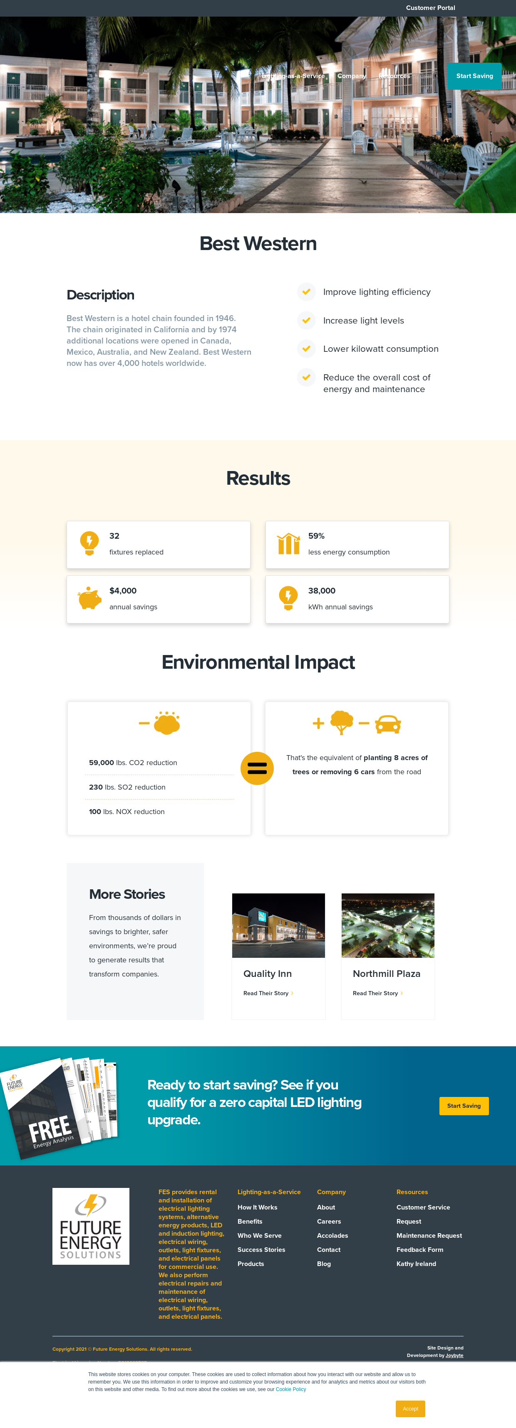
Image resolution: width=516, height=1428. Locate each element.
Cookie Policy (291, 1389)
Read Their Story (268, 1004)
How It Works (258, 1219)
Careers (329, 1233)
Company (351, 38)
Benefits (250, 1233)
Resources (394, 38)
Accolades (332, 1247)
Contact (328, 1261)
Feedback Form (420, 1261)
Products (251, 1275)
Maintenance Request (429, 1247)
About (326, 1219)
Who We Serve (260, 1247)
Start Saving (474, 38)
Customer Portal (430, 8)
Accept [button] (410, 1409)
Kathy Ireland (416, 1275)
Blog (324, 1275)
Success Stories (261, 1261)
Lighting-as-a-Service (293, 38)
